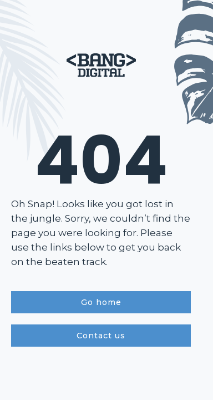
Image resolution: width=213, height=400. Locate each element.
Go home (101, 302)
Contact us (101, 336)
